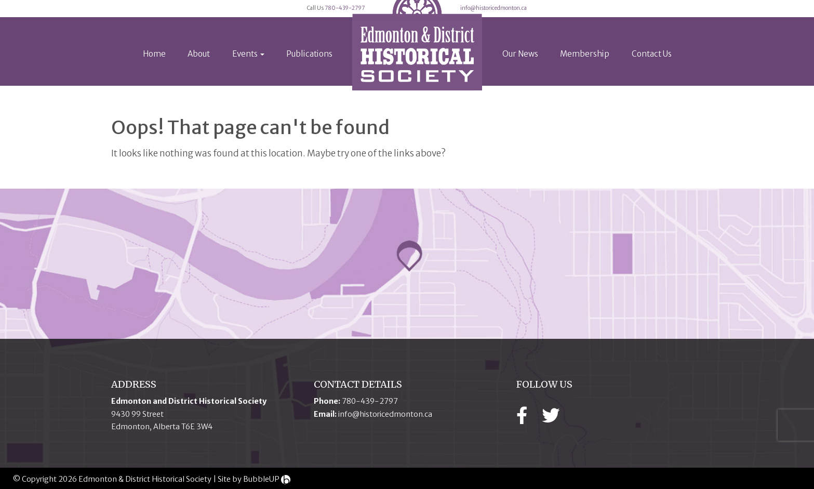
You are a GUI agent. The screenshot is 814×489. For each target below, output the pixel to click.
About (199, 68)
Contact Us (652, 68)
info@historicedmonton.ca (566, 15)
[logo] (417, 54)
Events (248, 68)
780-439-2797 (317, 15)
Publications (309, 68)
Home (154, 68)
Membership (584, 68)
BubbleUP (261, 479)
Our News (520, 68)
